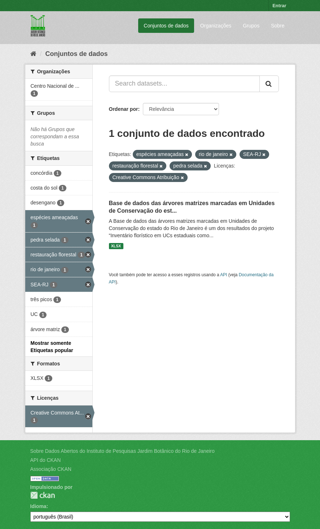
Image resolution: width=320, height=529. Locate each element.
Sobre (277, 26)
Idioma (38, 506)
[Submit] (269, 83)
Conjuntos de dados (166, 26)
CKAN (42, 495)
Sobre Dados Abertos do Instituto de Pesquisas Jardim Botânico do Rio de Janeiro (122, 451)
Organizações (215, 26)
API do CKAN (45, 460)
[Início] (33, 53)
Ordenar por (123, 109)
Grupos (251, 26)
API (223, 274)
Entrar (279, 5)
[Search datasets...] (184, 83)
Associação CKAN (50, 469)
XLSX (116, 246)
